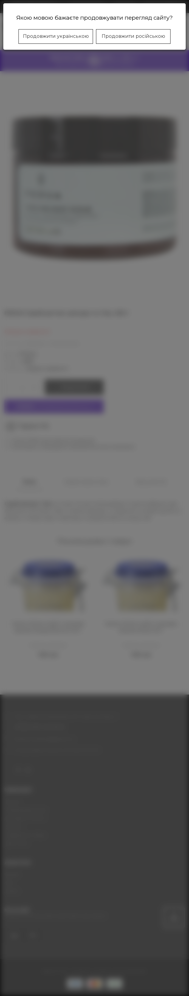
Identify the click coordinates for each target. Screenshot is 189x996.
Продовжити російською (133, 36)
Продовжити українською (56, 36)
